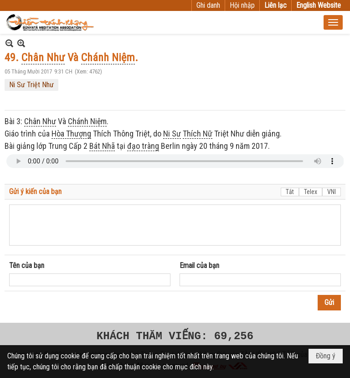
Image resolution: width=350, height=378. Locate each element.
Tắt (290, 191)
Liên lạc (275, 5)
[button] (333, 22)
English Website (318, 5)
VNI (331, 191)
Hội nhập (242, 5)
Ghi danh (208, 5)
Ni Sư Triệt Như (31, 84)
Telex (310, 191)
